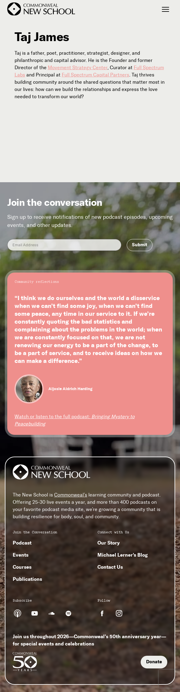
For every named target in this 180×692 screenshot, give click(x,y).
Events (20, 555)
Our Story (108, 543)
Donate (154, 662)
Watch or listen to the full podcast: (75, 420)
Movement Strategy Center (77, 67)
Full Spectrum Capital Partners (95, 75)
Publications (27, 579)
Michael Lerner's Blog (122, 555)
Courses (22, 567)
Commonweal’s (70, 495)
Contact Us (110, 567)
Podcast (22, 543)
